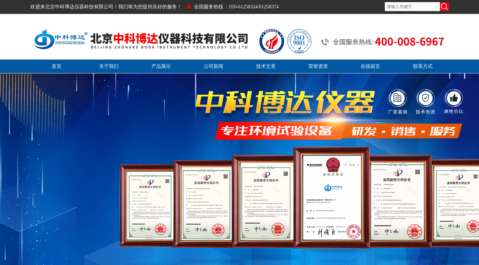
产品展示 (161, 66)
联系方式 (423, 66)
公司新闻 (213, 66)
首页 (56, 66)
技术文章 (266, 66)
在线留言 (370, 66)
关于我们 (109, 66)
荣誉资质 (318, 66)
